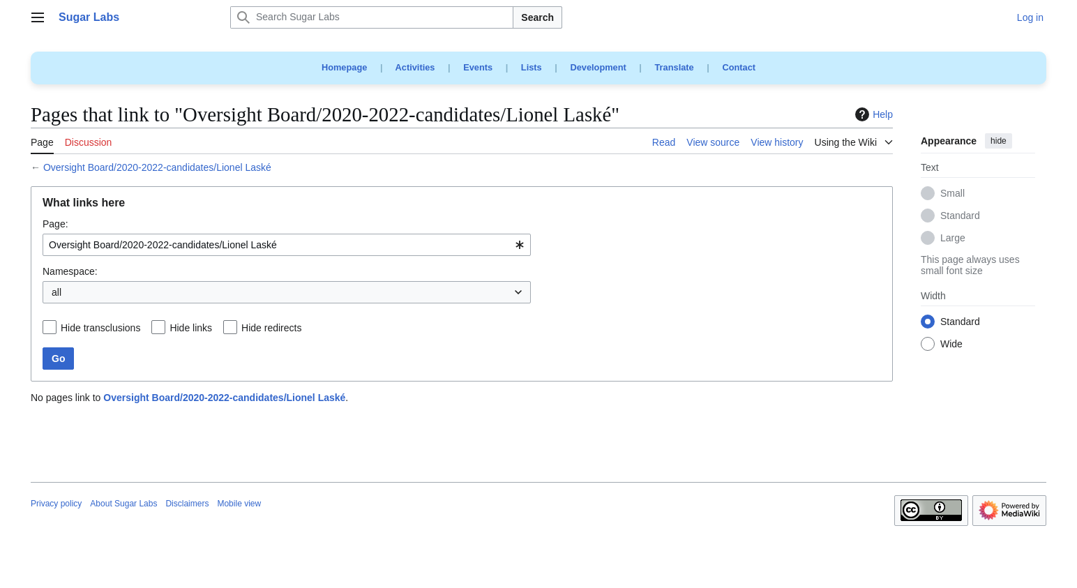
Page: (55, 223)
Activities (415, 67)
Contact (738, 67)
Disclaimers (187, 503)
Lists (531, 67)
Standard (960, 216)
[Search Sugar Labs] (371, 17)
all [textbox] (56, 292)
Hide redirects (271, 327)
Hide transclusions (100, 327)
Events (477, 67)
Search (537, 17)
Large (952, 238)
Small (952, 193)
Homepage (344, 67)
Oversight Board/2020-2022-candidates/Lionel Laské (157, 167)
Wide (951, 344)
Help (872, 114)
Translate (674, 67)
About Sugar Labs (123, 503)
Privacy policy (56, 503)
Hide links (191, 327)
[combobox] (287, 245)
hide (999, 141)
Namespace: (70, 271)
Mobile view (239, 503)
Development (598, 67)
